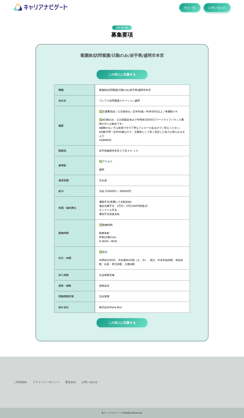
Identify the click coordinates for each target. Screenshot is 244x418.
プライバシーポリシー (46, 382)
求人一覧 (189, 7)
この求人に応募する (122, 74)
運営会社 (70, 382)
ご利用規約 (20, 382)
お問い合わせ (217, 7)
